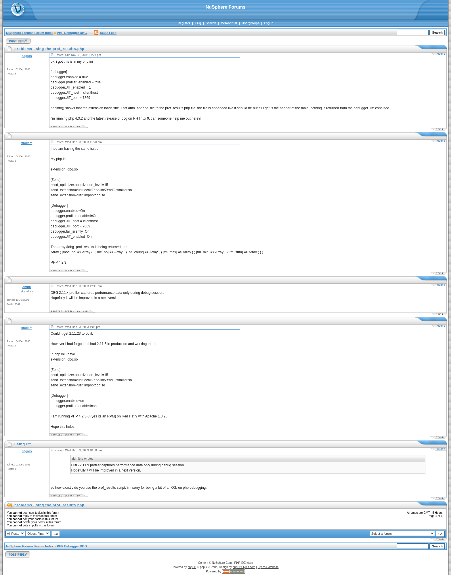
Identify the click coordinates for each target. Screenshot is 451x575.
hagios (27, 55)
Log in (268, 23)
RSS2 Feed (105, 32)
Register (184, 23)
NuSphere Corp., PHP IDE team (232, 562)
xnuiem (27, 143)
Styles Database (268, 567)
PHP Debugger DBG (72, 32)
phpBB (192, 567)
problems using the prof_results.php (49, 505)
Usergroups (250, 23)
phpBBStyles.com (244, 567)
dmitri (26, 287)
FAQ (198, 23)
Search (211, 23)
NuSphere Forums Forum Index (29, 32)
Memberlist (229, 23)
